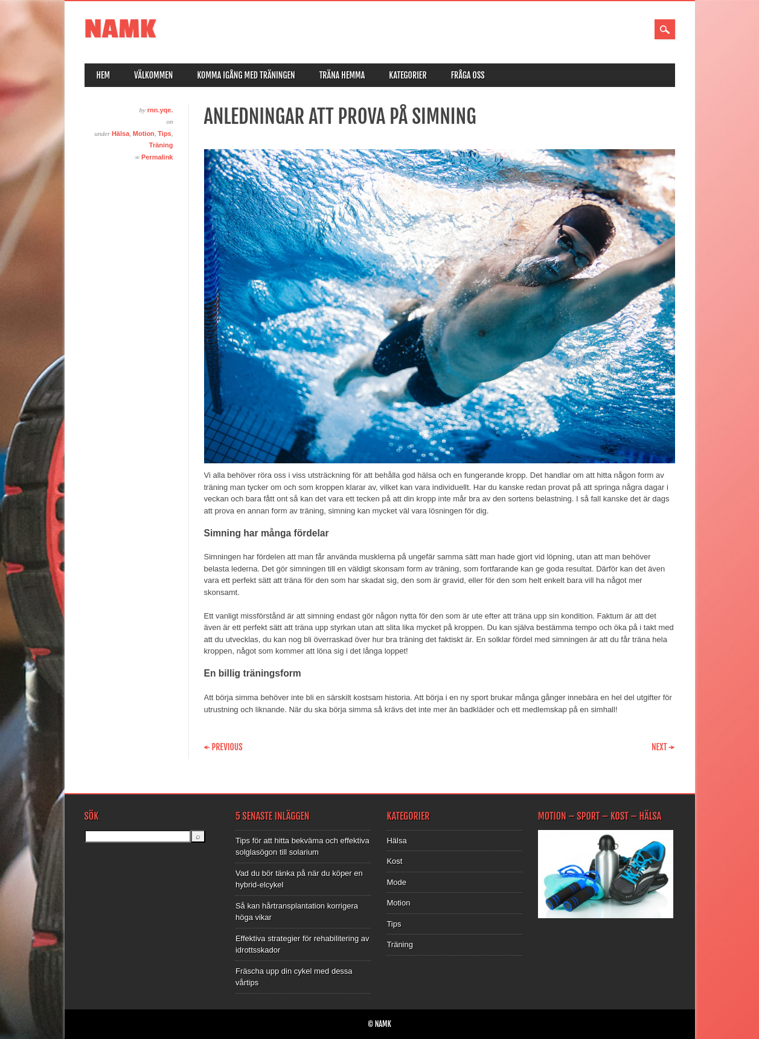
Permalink (157, 157)
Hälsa (120, 133)
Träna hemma (342, 75)
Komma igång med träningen (246, 75)
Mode (396, 882)
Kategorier (407, 75)
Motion (144, 133)
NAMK (120, 29)
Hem (103, 75)
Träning (161, 145)
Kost (394, 861)
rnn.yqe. (160, 110)
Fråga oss (468, 75)
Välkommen (153, 75)
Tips (164, 133)
